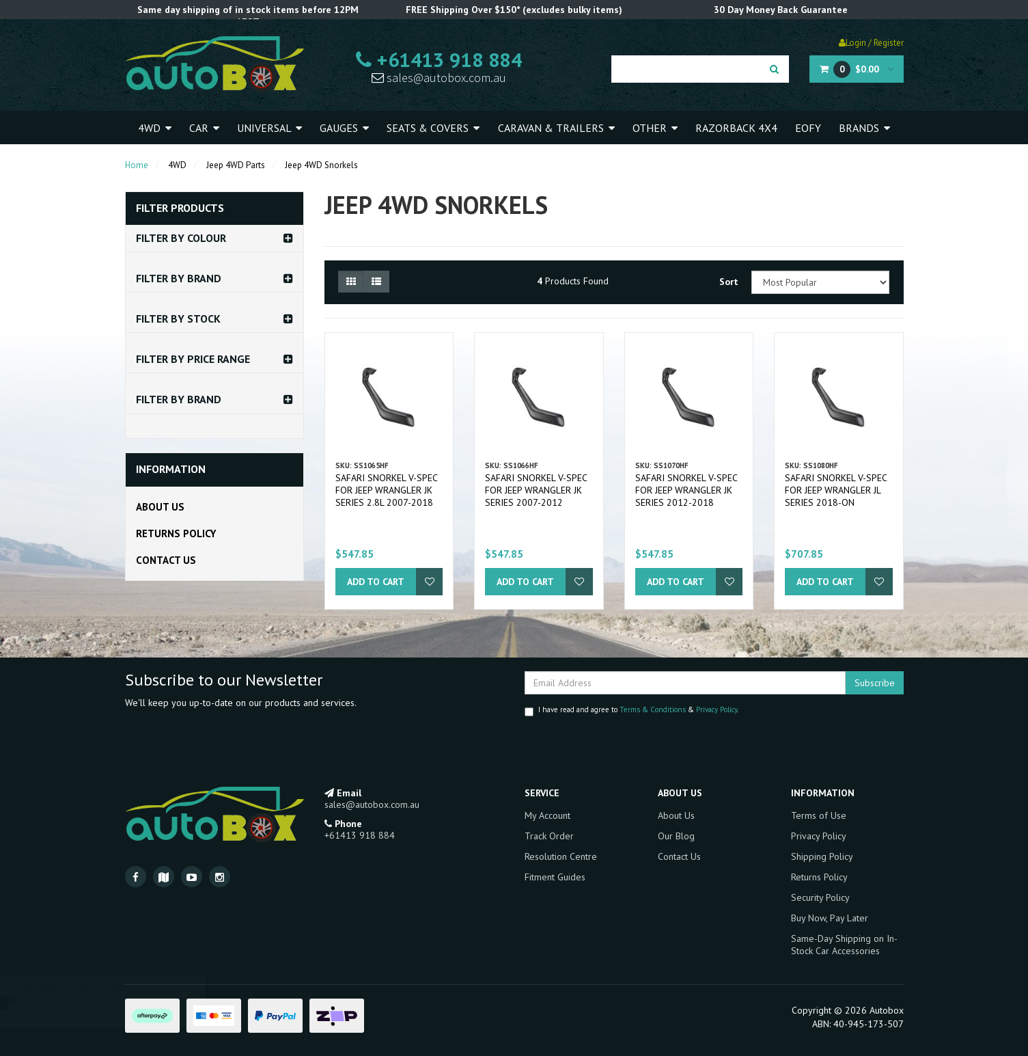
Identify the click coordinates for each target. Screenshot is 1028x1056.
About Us (160, 506)
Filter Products (180, 208)
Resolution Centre (561, 856)
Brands (864, 128)
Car (204, 128)
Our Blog (676, 836)
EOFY (808, 128)
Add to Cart (375, 582)
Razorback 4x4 (736, 128)
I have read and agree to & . (631, 710)
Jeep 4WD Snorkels (321, 165)
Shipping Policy (822, 856)
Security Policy (820, 897)
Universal (269, 128)
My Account (547, 815)
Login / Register (871, 43)
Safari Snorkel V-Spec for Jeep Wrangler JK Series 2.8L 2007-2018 (386, 490)
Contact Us (166, 560)
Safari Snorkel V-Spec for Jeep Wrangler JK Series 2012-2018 (686, 490)
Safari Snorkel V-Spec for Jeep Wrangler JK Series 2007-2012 (536, 490)
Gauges (344, 128)
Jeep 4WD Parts (235, 165)
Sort (728, 281)
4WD (154, 128)
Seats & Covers (433, 128)
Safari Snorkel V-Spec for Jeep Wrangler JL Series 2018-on (836, 490)
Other (655, 128)
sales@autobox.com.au (439, 77)
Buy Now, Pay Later (829, 918)
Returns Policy (176, 533)
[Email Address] (685, 682)
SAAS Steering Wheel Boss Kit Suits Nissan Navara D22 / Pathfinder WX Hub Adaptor (113, 1002)
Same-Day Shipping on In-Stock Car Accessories (844, 944)
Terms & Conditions (653, 709)
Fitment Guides (555, 877)
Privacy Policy (716, 709)
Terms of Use (818, 815)
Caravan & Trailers (556, 128)
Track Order (549, 836)
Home (136, 165)
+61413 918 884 (439, 59)
